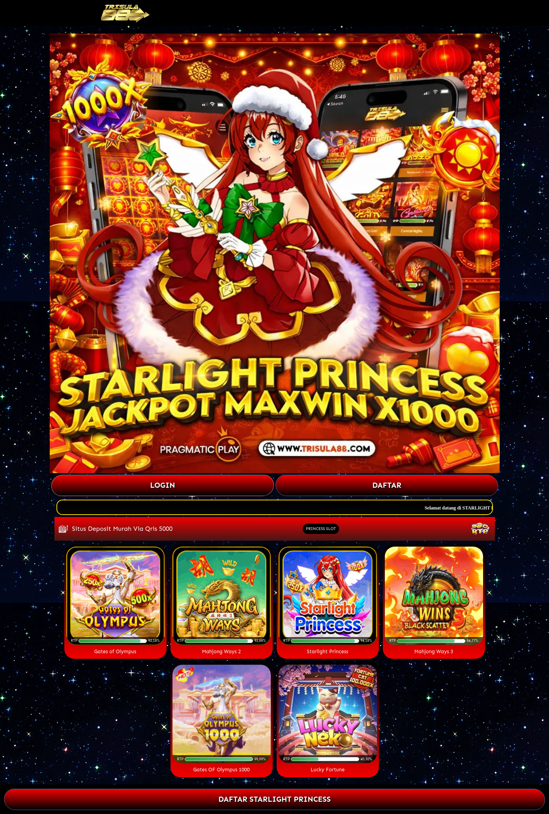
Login (162, 485)
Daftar (386, 485)
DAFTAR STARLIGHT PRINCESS (274, 799)
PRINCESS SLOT (321, 528)
